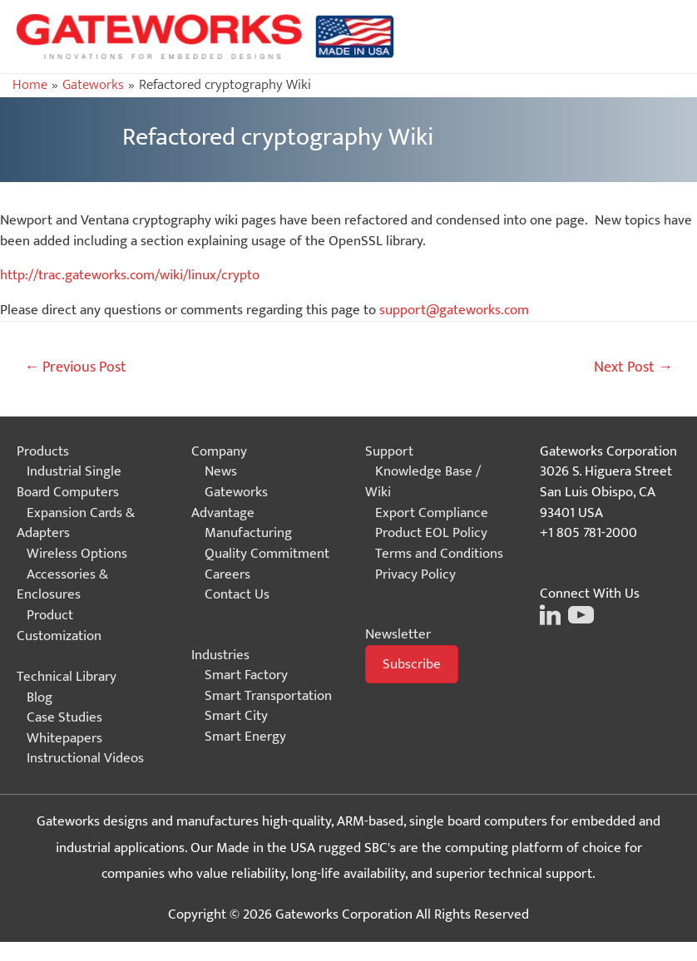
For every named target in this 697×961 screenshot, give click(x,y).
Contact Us (237, 594)
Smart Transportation (268, 695)
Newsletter (398, 634)
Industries (220, 655)
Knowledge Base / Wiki (423, 482)
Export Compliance (431, 513)
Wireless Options (77, 553)
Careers (227, 574)
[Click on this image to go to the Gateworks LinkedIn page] (550, 613)
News (221, 471)
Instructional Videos (85, 758)
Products (43, 451)
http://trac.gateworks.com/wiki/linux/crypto (130, 275)
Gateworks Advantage (229, 502)
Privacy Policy (415, 574)
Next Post (633, 367)
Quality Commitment (267, 553)
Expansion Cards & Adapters (76, 523)
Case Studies (64, 717)
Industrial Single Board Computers (69, 482)
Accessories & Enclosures (62, 585)
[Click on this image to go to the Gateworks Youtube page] (579, 613)
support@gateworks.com (454, 310)
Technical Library (66, 676)
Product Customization (59, 626)
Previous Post (75, 367)
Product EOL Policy (431, 533)
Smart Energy (245, 736)
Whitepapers (64, 738)
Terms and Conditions (439, 553)
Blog (39, 697)
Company (219, 451)
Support (389, 451)
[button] (411, 664)
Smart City (236, 715)
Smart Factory (246, 675)
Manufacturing (248, 533)
